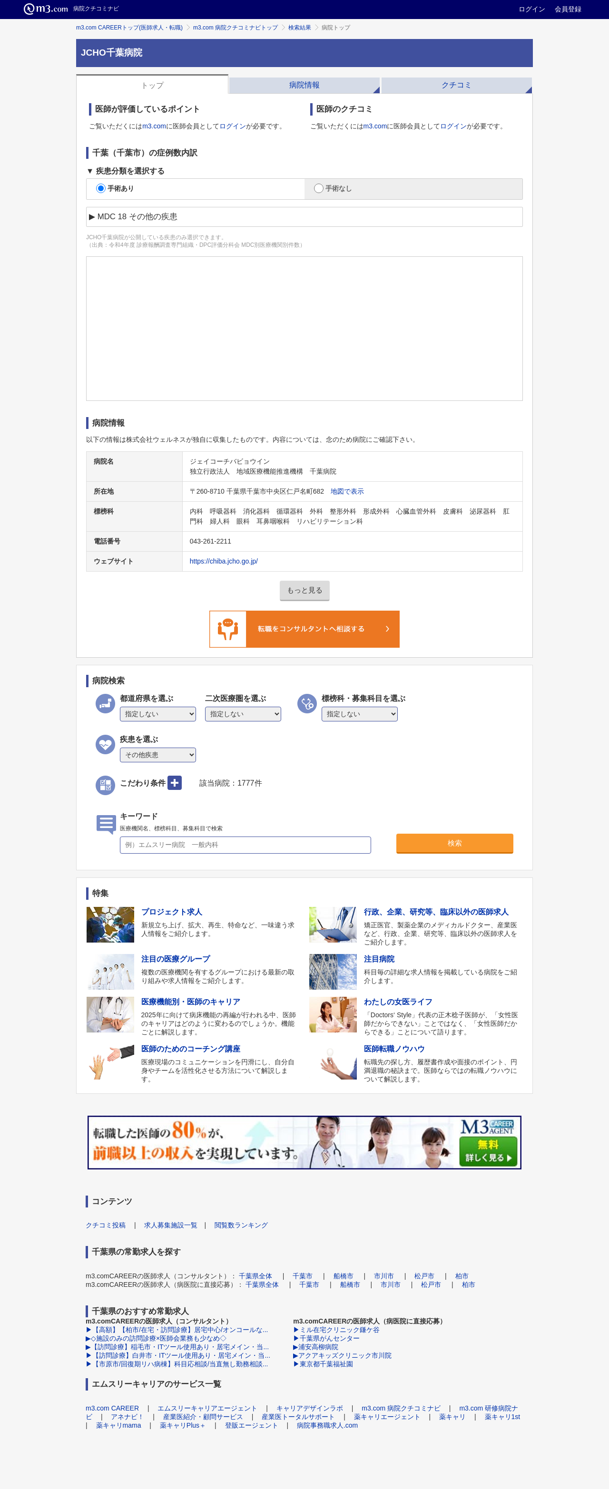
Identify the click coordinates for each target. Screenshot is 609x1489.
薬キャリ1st (503, 1417)
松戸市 (424, 1276)
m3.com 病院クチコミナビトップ (235, 27)
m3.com (154, 126)
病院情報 (304, 85)
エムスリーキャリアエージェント (207, 1408)
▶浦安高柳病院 (315, 1347)
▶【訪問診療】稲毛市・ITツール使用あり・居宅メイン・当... (177, 1347)
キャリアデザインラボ (309, 1408)
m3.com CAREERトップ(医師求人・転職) (129, 27)
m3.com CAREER (112, 1408)
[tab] (152, 84)
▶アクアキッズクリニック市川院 (342, 1355)
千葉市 (303, 1276)
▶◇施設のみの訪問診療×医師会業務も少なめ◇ (156, 1338)
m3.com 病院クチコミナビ (401, 1408)
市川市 (384, 1276)
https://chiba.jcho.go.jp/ (224, 561)
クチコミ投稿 (106, 1225)
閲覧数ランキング (241, 1225)
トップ (152, 85)
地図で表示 (347, 491)
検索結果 (299, 27)
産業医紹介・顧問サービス (203, 1417)
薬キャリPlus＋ (183, 1425)
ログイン (532, 9)
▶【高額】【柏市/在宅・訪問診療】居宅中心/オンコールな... (177, 1329)
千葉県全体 (255, 1276)
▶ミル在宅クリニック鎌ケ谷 (336, 1329)
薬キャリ (452, 1417)
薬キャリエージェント (387, 1417)
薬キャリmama (118, 1425)
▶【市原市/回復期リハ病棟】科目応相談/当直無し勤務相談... (177, 1364)
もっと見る (305, 590)
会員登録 (568, 9)
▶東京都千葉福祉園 (323, 1364)
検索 (455, 843)
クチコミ (457, 85)
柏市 (462, 1276)
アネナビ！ (127, 1417)
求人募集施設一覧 (170, 1225)
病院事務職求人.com (327, 1425)
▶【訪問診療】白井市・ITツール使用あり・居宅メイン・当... (178, 1355)
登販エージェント (251, 1425)
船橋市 (344, 1276)
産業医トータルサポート (298, 1417)
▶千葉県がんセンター (326, 1338)
